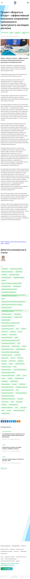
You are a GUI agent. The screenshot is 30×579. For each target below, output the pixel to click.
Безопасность (4, 553)
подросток (4, 331)
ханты (18, 375)
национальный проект (16, 268)
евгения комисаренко (19, 410)
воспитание (12, 360)
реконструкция (6, 384)
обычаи (13, 358)
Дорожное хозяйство (10, 556)
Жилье (2, 558)
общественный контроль (8, 398)
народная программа (21, 387)
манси (24, 375)
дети (17, 328)
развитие (20, 360)
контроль (20, 398)
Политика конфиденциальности (14, 577)
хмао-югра (23, 407)
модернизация (14, 381)
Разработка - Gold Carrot (24, 577)
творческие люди (6, 277)
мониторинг (5, 401)
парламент (19, 401)
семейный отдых (19, 363)
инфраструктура (20, 349)
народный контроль (21, 393)
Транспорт (16, 551)
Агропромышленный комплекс (8, 560)
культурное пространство (9, 292)
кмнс (15, 366)
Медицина (12, 549)
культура (4, 274)
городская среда (6, 320)
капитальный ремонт (7, 387)
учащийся (4, 334)
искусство (17, 355)
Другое (18, 560)
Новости (23, 545)
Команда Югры (5, 413)
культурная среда (14, 274)
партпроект (17, 314)
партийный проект (7, 317)
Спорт (2, 556)
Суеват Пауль (15, 346)
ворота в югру (5, 346)
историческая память (7, 328)
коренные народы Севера (8, 372)
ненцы (3, 378)
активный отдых (6, 366)
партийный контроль (7, 393)
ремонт (14, 384)
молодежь (12, 331)
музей (16, 337)
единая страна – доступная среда (10, 322)
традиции (20, 358)
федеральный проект (7, 271)
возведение (4, 381)
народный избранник (7, 407)
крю (17, 390)
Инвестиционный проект (11, 558)
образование (19, 271)
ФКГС (3, 298)
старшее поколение (7, 337)
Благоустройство (5, 549)
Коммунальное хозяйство (7, 551)
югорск (9, 410)
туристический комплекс (8, 343)
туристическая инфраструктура (10, 352)
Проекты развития (5, 545)
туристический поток (7, 349)
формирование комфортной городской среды (13, 301)
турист (24, 346)
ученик (20, 331)
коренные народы (6, 369)
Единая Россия (18, 317)
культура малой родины (8, 325)
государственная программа (9, 289)
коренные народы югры (8, 375)
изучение (4, 363)
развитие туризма (6, 314)
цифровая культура (19, 277)
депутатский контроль (8, 395)
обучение (4, 360)
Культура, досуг (20, 549)
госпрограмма (16, 286)
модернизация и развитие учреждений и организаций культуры (12, 311)
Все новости (4, 468)
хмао (16, 407)
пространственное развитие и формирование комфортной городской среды (13, 295)
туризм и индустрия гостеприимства (11, 283)
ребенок (23, 328)
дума (12, 401)
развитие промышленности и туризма (12, 304)
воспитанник (13, 334)
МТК (19, 343)
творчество (5, 358)
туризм (4, 280)
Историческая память (21, 556)
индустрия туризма (7, 355)
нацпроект (4, 268)
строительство (19, 378)
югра (3, 410)
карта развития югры (7, 390)
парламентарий (13, 404)
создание (10, 378)
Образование (23, 551)
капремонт (22, 384)
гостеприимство (6, 286)
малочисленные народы (20, 369)
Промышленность (6, 307)
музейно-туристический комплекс (10, 340)
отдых (11, 363)
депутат (4, 404)
